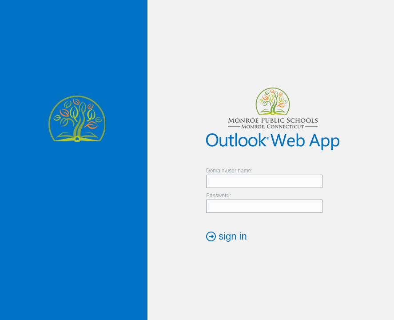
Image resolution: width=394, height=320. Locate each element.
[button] (226, 236)
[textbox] (264, 181)
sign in (233, 236)
